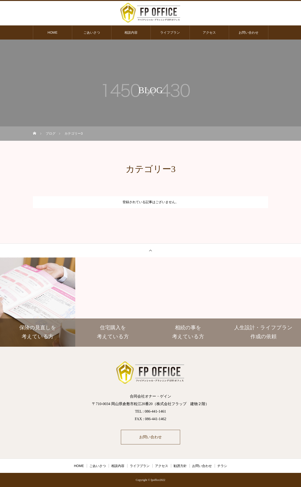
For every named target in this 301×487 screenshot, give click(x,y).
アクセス (209, 32)
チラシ (222, 466)
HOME (52, 32)
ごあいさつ (91, 32)
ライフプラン (170, 32)
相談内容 (131, 32)
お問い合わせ (248, 32)
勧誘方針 (180, 466)
